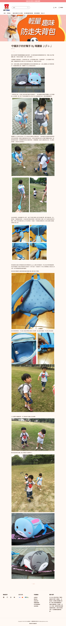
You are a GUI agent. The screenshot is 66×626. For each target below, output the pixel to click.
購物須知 (35, 599)
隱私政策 (31, 623)
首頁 (4, 13)
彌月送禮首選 (37, 13)
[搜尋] (28, 7)
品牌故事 (35, 597)
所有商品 (8, 13)
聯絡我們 (35, 623)
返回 (33, 584)
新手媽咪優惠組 (37, 604)
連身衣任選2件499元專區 (18, 13)
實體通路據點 (36, 602)
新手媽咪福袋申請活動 (28, 13)
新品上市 (43, 13)
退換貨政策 (36, 600)
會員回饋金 (36, 606)
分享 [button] (13, 51)
